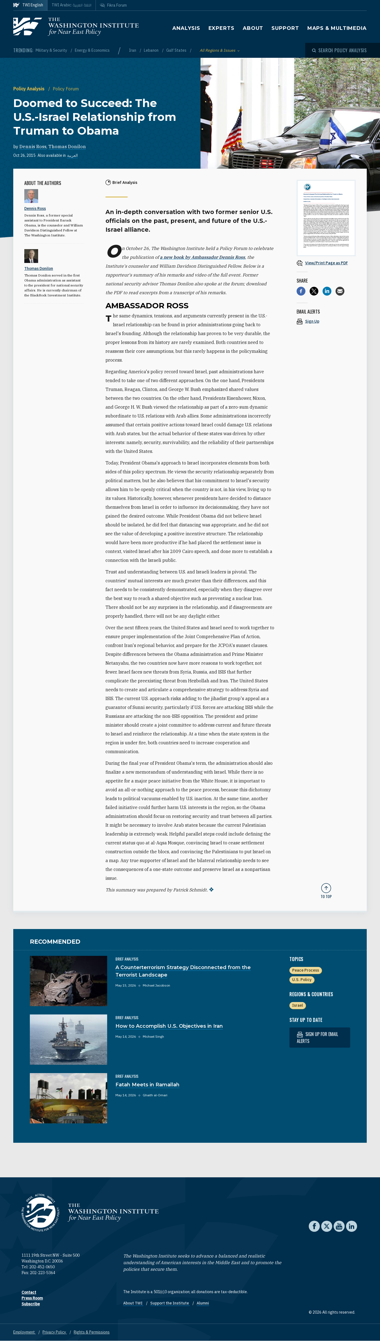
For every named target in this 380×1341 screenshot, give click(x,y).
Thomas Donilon (67, 146)
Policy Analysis (29, 89)
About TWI (133, 1303)
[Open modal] (339, 50)
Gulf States (176, 50)
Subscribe (31, 1303)
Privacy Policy (55, 1332)
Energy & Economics (92, 50)
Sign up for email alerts (317, 1037)
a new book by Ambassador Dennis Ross (202, 257)
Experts (221, 28)
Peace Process (305, 970)
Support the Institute (170, 1303)
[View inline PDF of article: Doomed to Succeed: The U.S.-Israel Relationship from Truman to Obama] (326, 262)
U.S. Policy (302, 979)
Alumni (203, 1303)
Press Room (32, 1298)
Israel (297, 1005)
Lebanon (151, 50)
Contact (29, 1292)
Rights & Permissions (92, 1332)
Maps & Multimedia (337, 28)
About (253, 28)
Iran (133, 50)
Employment (24, 1332)
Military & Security (52, 50)
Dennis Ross (32, 146)
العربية (72, 155)
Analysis (186, 28)
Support (285, 28)
